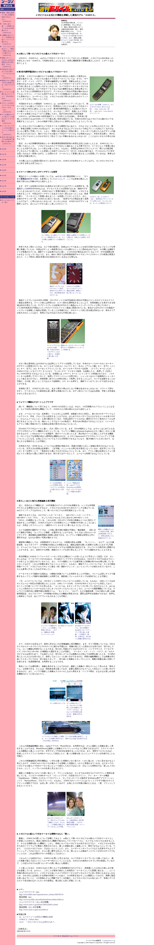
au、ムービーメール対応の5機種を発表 (36, 917)
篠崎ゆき (47, 632)
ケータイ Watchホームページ (66, 936)
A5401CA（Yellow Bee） (29, 919)
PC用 (73, 40)
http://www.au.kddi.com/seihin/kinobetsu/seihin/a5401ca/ (41, 899)
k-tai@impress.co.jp (109, 940)
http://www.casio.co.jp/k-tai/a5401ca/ (33, 910)
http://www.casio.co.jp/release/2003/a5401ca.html (38, 905)
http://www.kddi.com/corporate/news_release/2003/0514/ (41, 894)
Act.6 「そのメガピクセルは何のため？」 (37, 922)
